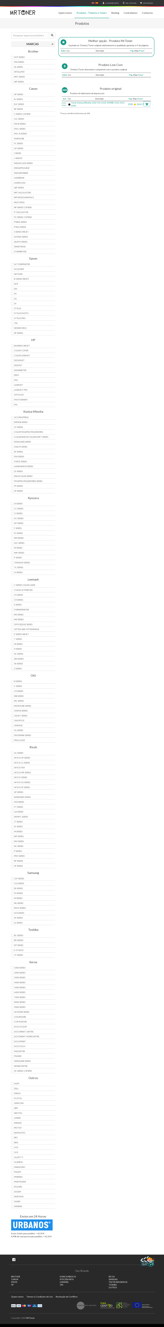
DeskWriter (20, 370)
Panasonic (19, 1167)
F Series (18, 528)
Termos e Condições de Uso (39, 1296)
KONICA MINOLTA (68, 1277)
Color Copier (21, 350)
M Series (18, 548)
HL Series (18, 67)
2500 (130, 104)
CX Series (18, 600)
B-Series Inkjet (21, 279)
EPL (15, 289)
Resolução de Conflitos (67, 1296)
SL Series (18, 923)
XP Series (18, 333)
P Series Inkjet (21, 634)
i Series (17, 153)
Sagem (17, 1191)
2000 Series (19, 972)
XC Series (18, 654)
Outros (113, 1287)
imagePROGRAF (22, 168)
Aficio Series (20, 777)
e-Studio (19, 950)
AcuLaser (19, 269)
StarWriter (20, 251)
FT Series (18, 807)
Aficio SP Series (22, 787)
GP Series (18, 148)
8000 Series (19, 1002)
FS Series (18, 533)
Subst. (63, 51)
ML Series (18, 903)
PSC (16, 404)
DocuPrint (20, 1041)
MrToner (30, 1318)
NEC (16, 1137)
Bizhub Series (21, 422)
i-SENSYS (18, 158)
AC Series (18, 753)
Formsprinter (21, 609)
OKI (61, 1285)
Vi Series (18, 572)
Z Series (18, 668)
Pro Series (19, 856)
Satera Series (21, 237)
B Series (18, 681)
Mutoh (18, 1128)
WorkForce (20, 328)
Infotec (18, 1113)
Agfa (16, 1083)
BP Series (18, 109)
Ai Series (18, 503)
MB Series (19, 696)
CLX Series (19, 883)
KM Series (19, 538)
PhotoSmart (21, 399)
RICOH (112, 1277)
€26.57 (140, 104)
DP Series (18, 523)
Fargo (17, 1093)
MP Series (19, 836)
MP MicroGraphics (24, 197)
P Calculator (21, 212)
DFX (16, 284)
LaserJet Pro (21, 390)
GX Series (18, 812)
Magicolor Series (23, 476)
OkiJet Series (20, 715)
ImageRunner (21, 173)
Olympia (18, 1162)
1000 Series (19, 968)
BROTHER (15, 1277)
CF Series (18, 427)
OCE (16, 1147)
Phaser (17, 1056)
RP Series (18, 861)
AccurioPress (21, 417)
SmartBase (20, 246)
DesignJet (19, 360)
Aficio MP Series (22, 772)
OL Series (18, 730)
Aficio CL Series (22, 763)
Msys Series (20, 908)
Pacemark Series (22, 735)
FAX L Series (19, 129)
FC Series (18, 143)
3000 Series (19, 977)
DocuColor (20, 1026)
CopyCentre (20, 1022)
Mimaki (18, 1123)
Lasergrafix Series (23, 466)
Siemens (18, 1206)
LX (15, 303)
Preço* (142, 51)
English (93, 3)
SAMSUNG (113, 1279)
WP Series (19, 82)
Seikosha (19, 1196)
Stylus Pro (20, 318)
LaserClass (19, 183)
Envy (16, 375)
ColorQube (20, 1017)
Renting (115, 12)
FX (15, 293)
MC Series (19, 701)
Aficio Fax (19, 767)
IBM (16, 1108)
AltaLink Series (21, 1012)
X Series (18, 649)
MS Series (19, 614)
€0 (146, 3)
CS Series (18, 595)
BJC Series (19, 104)
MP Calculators (22, 192)
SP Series (18, 491)
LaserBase (19, 178)
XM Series (19, 659)
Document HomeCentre (26, 1036)
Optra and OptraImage (26, 629)
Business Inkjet (22, 345)
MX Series (19, 619)
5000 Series (19, 987)
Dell (16, 1088)
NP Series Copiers (23, 207)
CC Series (18, 508)
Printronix (20, 1182)
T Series (18, 639)
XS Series (18, 663)
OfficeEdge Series (23, 624)
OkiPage (18, 725)
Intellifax (19, 72)
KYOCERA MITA (67, 1279)
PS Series (18, 486)
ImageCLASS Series (23, 163)
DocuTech (19, 1046)
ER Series (18, 888)
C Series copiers (22, 114)
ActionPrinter (22, 264)
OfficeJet (19, 395)
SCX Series (19, 913)
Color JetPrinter (23, 590)
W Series (18, 644)
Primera (18, 1177)
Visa (18, 1305)
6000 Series (19, 992)
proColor (19, 740)
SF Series (18, 918)
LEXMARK (64, 1282)
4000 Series (19, 982)
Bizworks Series (22, 797)
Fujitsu (18, 1098)
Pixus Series (20, 227)
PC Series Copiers (23, 217)
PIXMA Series (20, 222)
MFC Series (19, 77)
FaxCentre (19, 1051)
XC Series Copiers (23, 1071)
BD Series (18, 940)
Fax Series (19, 456)
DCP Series (19, 57)
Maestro (29, 1305)
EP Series (18, 452)
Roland (18, 1187)
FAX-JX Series (20, 133)
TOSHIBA (113, 1285)
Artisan (18, 274)
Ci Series (18, 513)
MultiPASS (19, 202)
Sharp (17, 1201)
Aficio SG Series (22, 782)
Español (97, 3)
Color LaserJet (22, 355)
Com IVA (129, 3)
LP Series (18, 471)
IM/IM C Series (21, 817)
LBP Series (19, 187)
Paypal (13, 1305)
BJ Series (18, 99)
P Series (18, 557)
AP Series (18, 94)
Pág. (132, 51)
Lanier (17, 1118)
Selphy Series (20, 242)
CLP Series (19, 878)
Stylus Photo (21, 313)
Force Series (20, 461)
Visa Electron (34, 1305)
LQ (15, 298)
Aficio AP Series (22, 758)
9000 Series (19, 1007)
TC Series (18, 567)
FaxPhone (19, 138)
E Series (18, 604)
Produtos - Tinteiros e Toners (92, 12)
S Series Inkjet (21, 232)
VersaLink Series (22, 1061)
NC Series (18, 846)
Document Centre (23, 1031)
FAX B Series (20, 124)
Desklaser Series (22, 442)
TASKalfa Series (22, 562)
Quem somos (65, 12)
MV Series (19, 841)
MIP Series (19, 553)
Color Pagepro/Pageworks (28, 432)
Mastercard (24, 1305)
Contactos (147, 12)
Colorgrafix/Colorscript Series (31, 437)
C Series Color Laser (24, 585)
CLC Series (19, 119)
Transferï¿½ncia (40, 1305)
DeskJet (18, 365)
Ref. (64, 99)
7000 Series (19, 997)
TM (15, 323)
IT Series (18, 822)
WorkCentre (21, 1066)
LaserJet (18, 385)
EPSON (14, 1282)
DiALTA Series (20, 447)
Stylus (17, 308)
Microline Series (22, 706)
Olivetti (18, 1157)
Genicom (19, 1103)
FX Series (18, 893)
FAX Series (19, 62)
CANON (14, 1279)
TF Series (18, 955)
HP (12, 1285)
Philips (17, 1172)
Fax (16, 380)
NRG (16, 1142)
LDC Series (19, 543)
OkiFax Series (21, 711)
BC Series (18, 935)
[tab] (33, 44)
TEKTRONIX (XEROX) (118, 1282)
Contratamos (130, 12)
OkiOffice (19, 720)
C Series (18, 686)
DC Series (19, 518)
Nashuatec (20, 1133)
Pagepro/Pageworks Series (28, 481)
